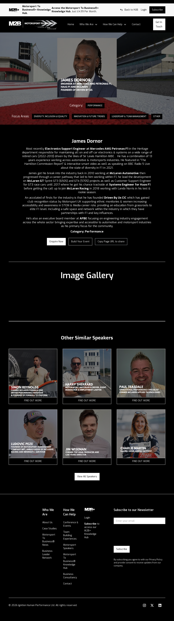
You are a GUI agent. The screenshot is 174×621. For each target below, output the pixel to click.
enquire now (56, 241)
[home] (33, 24)
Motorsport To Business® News (48, 540)
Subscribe (157, 9)
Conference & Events (70, 524)
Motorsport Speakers (69, 546)
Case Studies (49, 528)
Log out (4, 1)
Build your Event (80, 241)
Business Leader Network (47, 554)
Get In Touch (159, 24)
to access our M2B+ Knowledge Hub (91, 530)
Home (71, 24)
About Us (47, 522)
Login (87, 517)
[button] (88, 24)
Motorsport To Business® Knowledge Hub (69, 561)
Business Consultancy (70, 576)
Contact (136, 24)
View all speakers (87, 476)
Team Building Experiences (70, 535)
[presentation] (139, 535)
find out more (33, 400)
